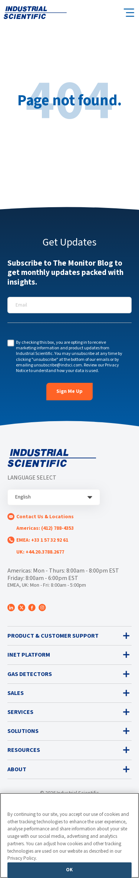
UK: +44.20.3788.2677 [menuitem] (40, 552)
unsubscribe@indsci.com (58, 365)
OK (69, 869)
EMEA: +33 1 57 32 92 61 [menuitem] (42, 540)
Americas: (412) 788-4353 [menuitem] (45, 528)
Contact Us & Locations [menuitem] (45, 516)
